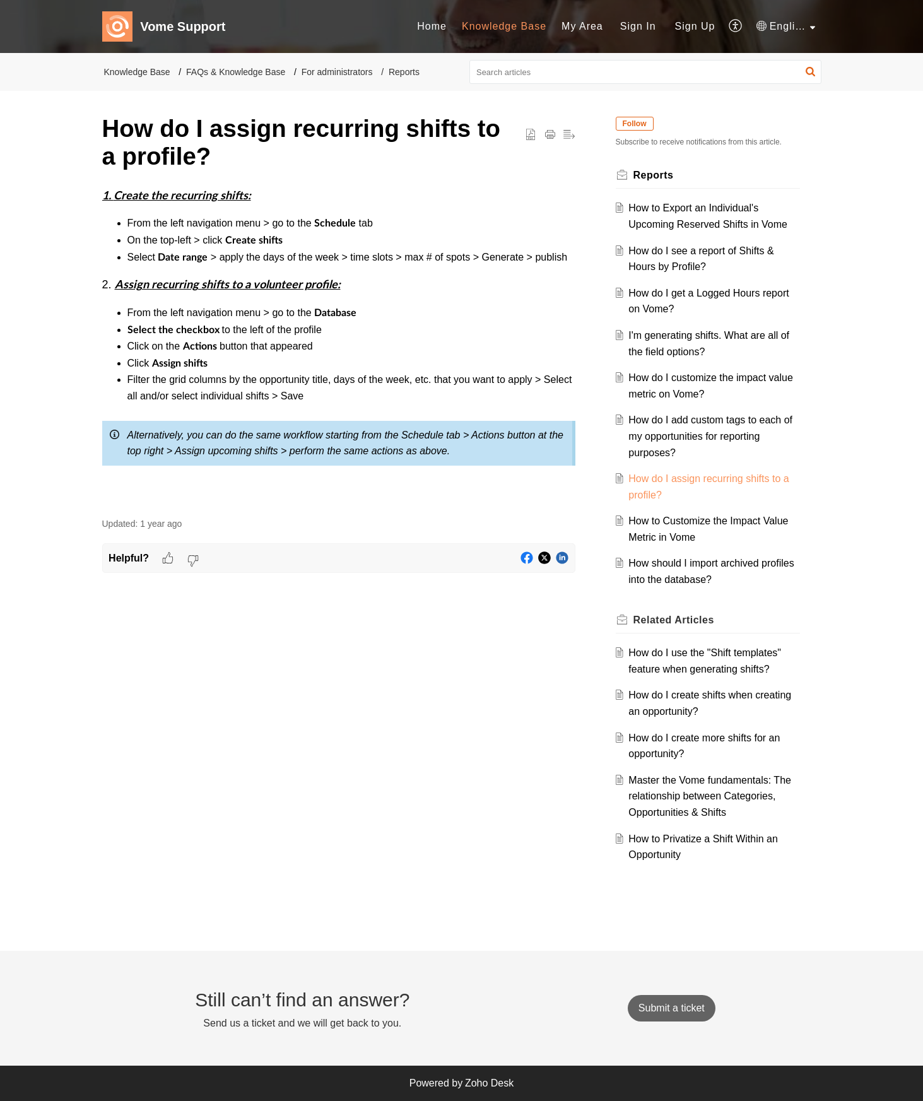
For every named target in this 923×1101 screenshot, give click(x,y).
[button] (736, 26)
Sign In (638, 26)
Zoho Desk (489, 1083)
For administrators (337, 72)
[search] (645, 72)
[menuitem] (432, 26)
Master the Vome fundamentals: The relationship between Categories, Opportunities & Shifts (709, 796)
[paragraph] (338, 345)
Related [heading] (673, 620)
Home (432, 26)
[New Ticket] (671, 1008)
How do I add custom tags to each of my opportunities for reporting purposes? (710, 436)
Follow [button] (635, 123)
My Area (582, 26)
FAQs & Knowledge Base (235, 72)
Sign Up (695, 26)
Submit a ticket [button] (671, 1008)
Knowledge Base (504, 26)
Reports (404, 72)
